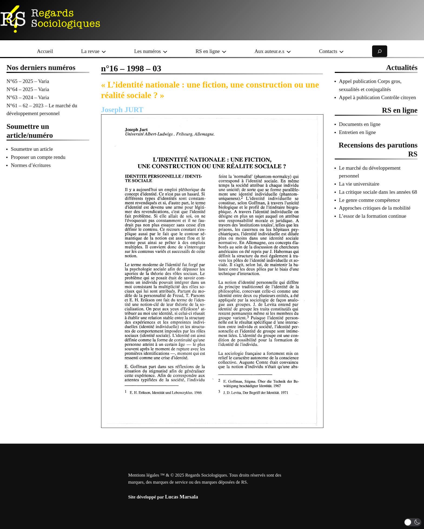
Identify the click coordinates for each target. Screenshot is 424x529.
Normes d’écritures (31, 165)
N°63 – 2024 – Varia (27, 97)
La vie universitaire (359, 184)
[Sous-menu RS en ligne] (224, 51)
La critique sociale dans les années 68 (378, 192)
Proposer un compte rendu (38, 157)
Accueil (45, 51)
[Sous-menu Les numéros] (165, 51)
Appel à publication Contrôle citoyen (377, 97)
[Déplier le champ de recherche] (379, 51)
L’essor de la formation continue (372, 216)
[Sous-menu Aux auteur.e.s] (288, 51)
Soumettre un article (32, 149)
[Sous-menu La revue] (103, 51)
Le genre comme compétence (369, 200)
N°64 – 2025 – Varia (27, 89)
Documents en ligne (359, 124)
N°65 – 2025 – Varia (27, 81)
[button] (412, 522)
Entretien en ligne (357, 132)
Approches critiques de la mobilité (374, 208)
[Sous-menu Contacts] (341, 51)
